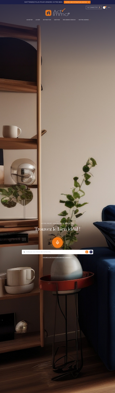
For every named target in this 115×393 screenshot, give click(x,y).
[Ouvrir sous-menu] (90, 20)
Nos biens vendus (69, 19)
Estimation (47, 19)
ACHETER (30, 19)
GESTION (57, 19)
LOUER (38, 19)
